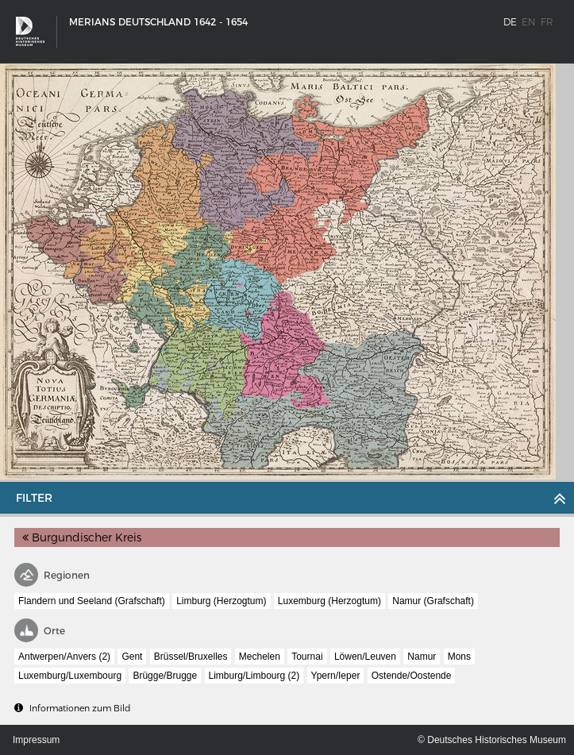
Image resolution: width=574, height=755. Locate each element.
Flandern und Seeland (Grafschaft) (91, 601)
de (510, 22)
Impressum (36, 739)
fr (547, 22)
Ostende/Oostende (412, 675)
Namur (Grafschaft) (433, 601)
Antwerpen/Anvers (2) (64, 656)
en (529, 22)
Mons (459, 656)
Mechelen (259, 656)
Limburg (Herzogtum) (221, 601)
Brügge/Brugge (165, 675)
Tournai (306, 656)
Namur (421, 656)
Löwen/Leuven (365, 656)
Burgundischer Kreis (81, 537)
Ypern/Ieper (335, 675)
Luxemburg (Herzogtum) (329, 601)
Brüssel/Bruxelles (191, 656)
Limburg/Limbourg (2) (254, 675)
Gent (131, 656)
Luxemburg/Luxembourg (69, 675)
